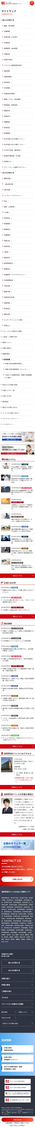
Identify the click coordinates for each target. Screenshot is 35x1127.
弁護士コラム (22, 1012)
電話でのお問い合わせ (9, 407)
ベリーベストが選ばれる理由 (12, 1004)
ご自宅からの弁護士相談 (9, 1023)
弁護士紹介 (5, 978)
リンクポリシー (7, 424)
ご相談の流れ (6, 991)
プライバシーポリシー (9, 418)
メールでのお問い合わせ (10, 413)
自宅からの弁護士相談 (9, 385)
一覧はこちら (16, 575)
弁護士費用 (5, 985)
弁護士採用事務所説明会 (8, 1049)
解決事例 (4, 1012)
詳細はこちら (16, 787)
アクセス (4, 997)
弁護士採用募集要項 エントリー (11, 1058)
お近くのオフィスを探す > (17, 1125)
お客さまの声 (5, 1018)
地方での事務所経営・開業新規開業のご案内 (13, 1068)
